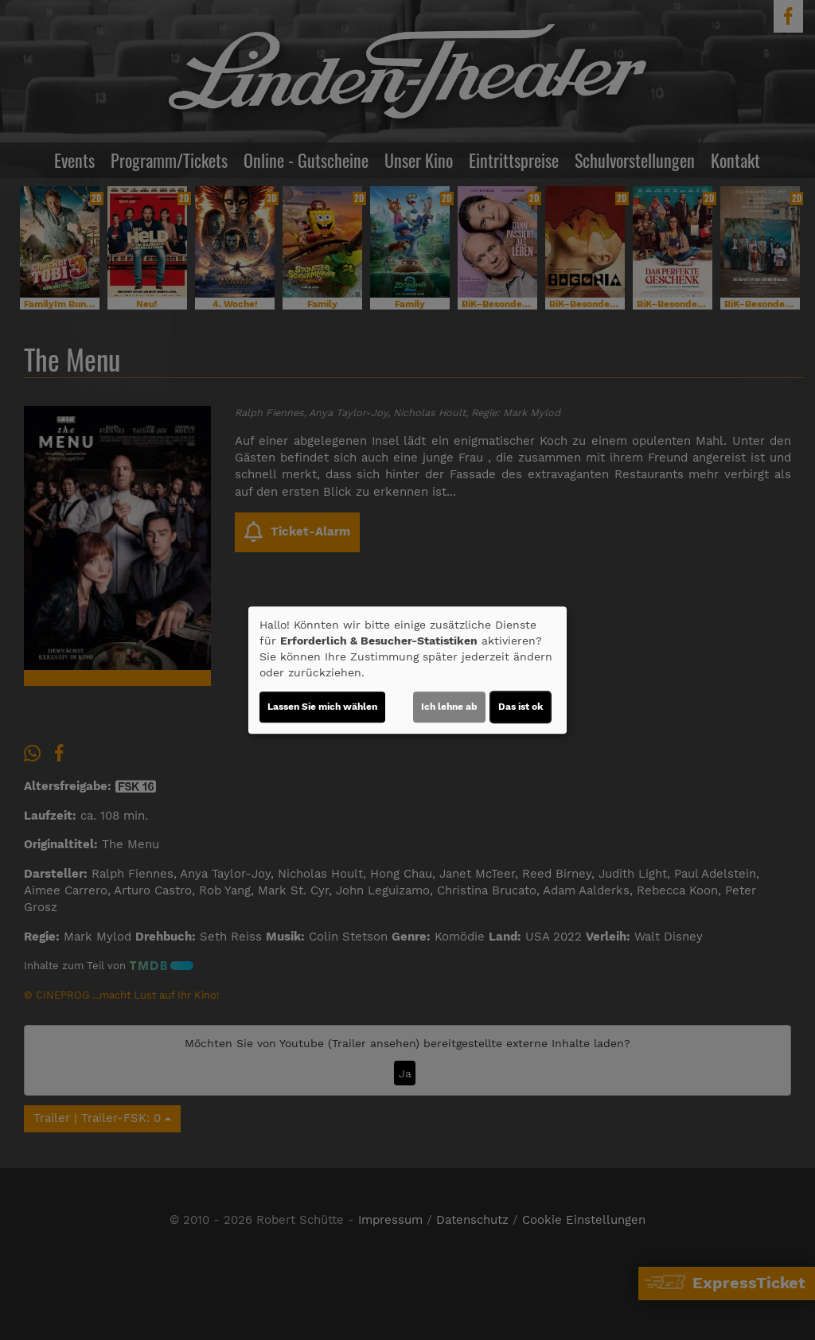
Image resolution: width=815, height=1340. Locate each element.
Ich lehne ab (449, 706)
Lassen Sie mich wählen (322, 706)
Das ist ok (520, 706)
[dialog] (407, 670)
